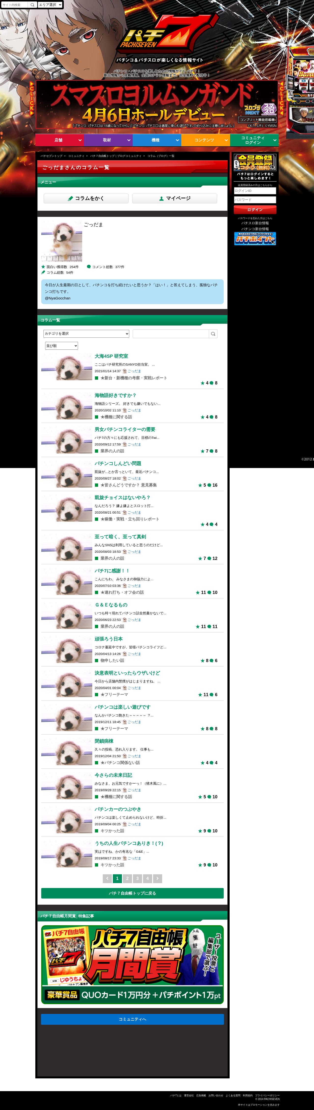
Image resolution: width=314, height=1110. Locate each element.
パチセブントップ (51, 155)
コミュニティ (76, 155)
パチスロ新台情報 (255, 223)
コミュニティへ (132, 1019)
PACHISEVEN (272, 1099)
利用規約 (248, 1095)
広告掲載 (201, 1095)
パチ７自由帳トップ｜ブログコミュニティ (116, 155)
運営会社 (189, 1095)
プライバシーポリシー (267, 1095)
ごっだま (134, 371)
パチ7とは (176, 1095)
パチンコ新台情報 (255, 229)
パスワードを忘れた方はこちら (255, 218)
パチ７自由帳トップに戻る (132, 893)
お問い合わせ (216, 1095)
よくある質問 (233, 1095)
